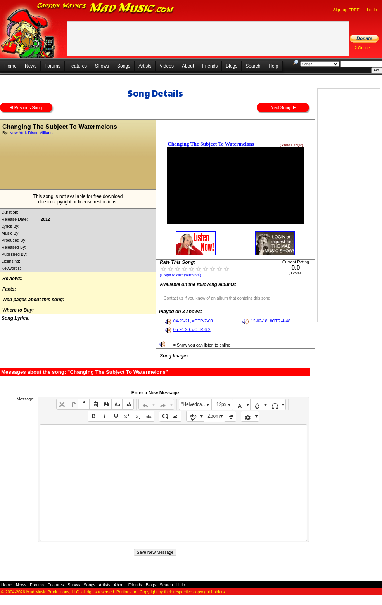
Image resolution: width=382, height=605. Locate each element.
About (188, 66)
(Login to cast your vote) (180, 275)
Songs (123, 66)
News (30, 66)
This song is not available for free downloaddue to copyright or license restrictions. (78, 199)
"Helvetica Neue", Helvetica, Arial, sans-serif (196, 404)
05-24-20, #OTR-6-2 (192, 329)
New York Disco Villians (30, 132)
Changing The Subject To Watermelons (211, 144)
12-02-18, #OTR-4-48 (270, 321)
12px (221, 404)
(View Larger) (291, 145)
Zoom (214, 416)
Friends (210, 66)
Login (372, 9)
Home (10, 66)
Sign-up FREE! (347, 9)
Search (252, 66)
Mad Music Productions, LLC (52, 591)
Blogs (231, 66)
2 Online (362, 47)
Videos (166, 66)
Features (78, 66)
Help (273, 66)
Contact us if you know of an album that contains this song (217, 298)
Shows (102, 66)
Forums (52, 66)
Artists (144, 66)
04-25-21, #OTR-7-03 (193, 321)
